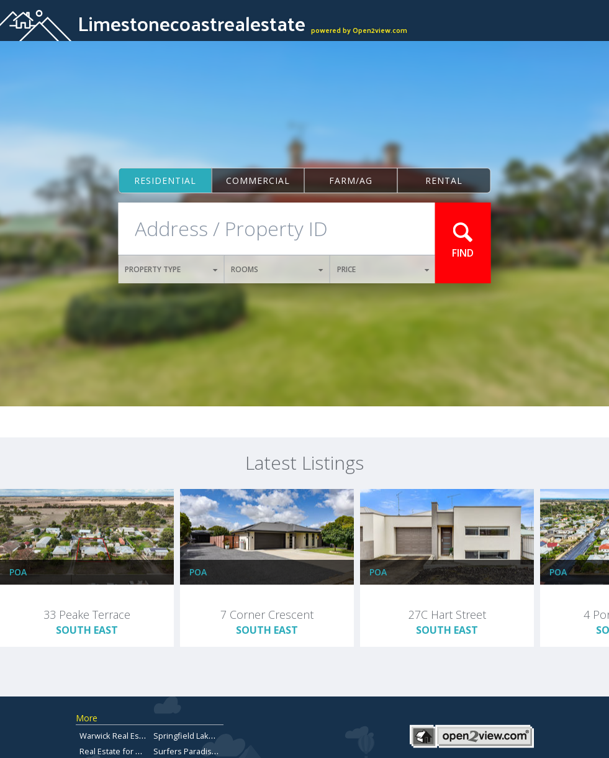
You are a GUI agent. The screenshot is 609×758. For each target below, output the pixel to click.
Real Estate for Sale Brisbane (133, 751)
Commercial (258, 180)
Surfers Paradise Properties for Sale (221, 751)
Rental (443, 180)
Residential (165, 180)
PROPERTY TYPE (171, 269)
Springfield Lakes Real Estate (207, 735)
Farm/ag (350, 180)
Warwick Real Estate (116, 735)
